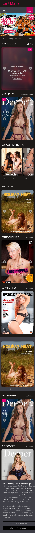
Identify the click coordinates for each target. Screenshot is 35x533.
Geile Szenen (23, 39)
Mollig (31, 39)
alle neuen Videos (27, 95)
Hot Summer (8, 43)
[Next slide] (32, 24)
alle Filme (30, 44)
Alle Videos (8, 94)
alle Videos (30, 238)
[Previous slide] (2, 24)
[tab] (10, 388)
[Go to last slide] (4, 68)
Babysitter (13, 39)
